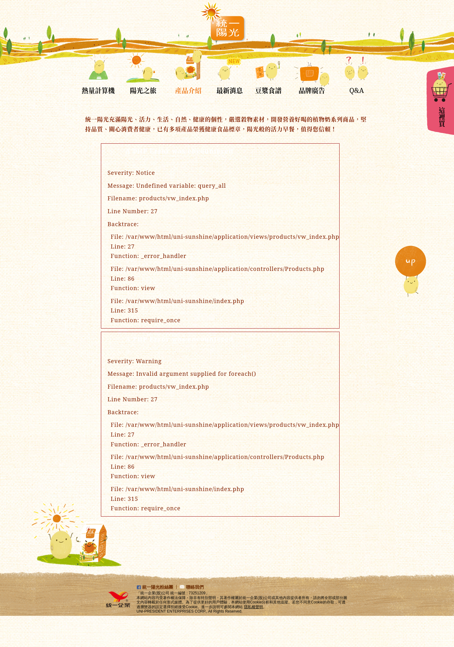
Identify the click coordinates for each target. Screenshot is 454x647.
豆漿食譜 (268, 90)
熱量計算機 (98, 90)
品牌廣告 (312, 90)
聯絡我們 (195, 594)
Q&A (356, 90)
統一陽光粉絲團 (157, 594)
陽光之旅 (143, 90)
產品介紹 (188, 90)
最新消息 (229, 90)
